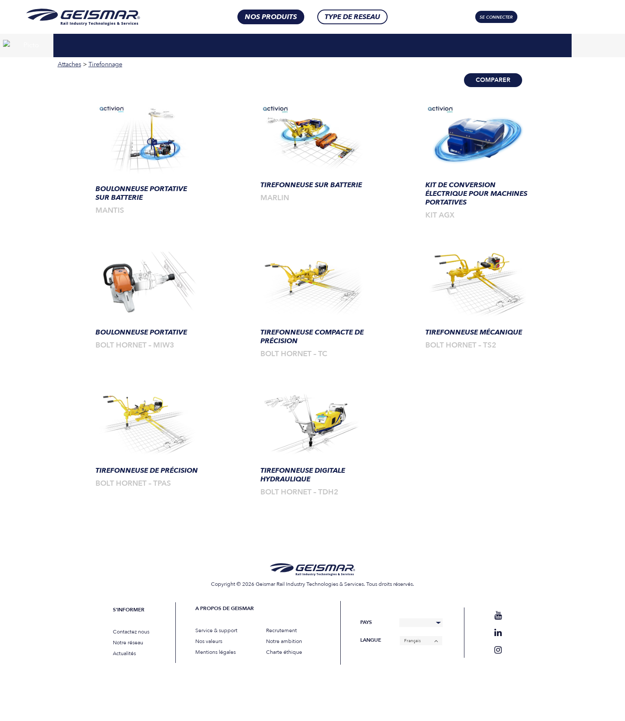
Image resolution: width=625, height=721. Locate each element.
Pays (366, 622)
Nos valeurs (208, 641)
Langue (370, 640)
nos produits (271, 17)
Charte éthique (284, 652)
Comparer (493, 80)
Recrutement (281, 630)
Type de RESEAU (352, 17)
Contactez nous (131, 631)
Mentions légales (215, 652)
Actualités (124, 653)
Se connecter (496, 17)
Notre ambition (284, 641)
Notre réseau (128, 642)
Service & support (216, 630)
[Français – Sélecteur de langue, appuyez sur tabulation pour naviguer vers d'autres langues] (421, 641)
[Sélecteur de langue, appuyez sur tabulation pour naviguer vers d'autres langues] (558, 17)
